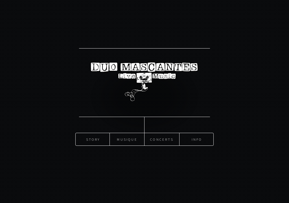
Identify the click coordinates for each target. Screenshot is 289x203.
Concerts (162, 139)
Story (93, 139)
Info (197, 139)
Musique (127, 139)
